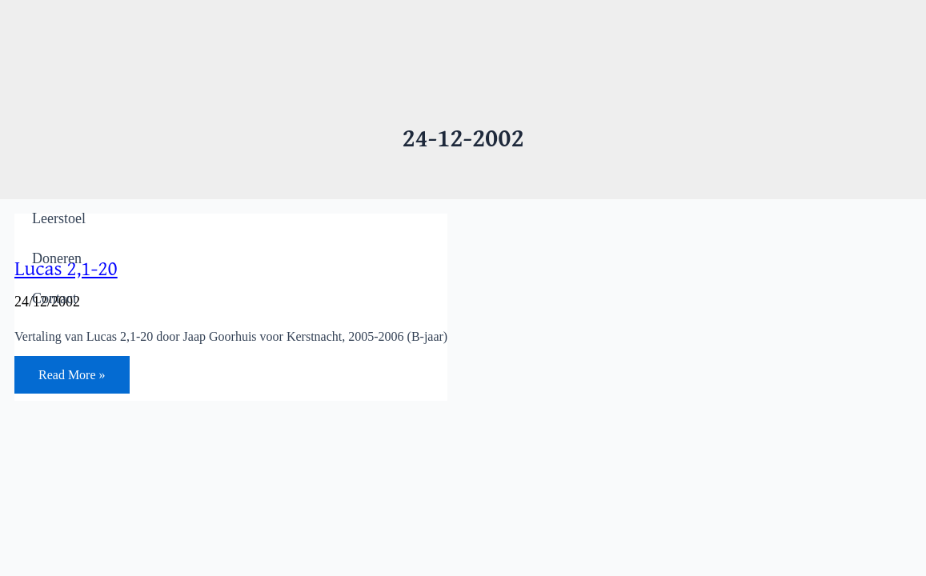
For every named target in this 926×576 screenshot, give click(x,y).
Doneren (57, 258)
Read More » (72, 378)
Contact (54, 298)
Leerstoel (59, 218)
